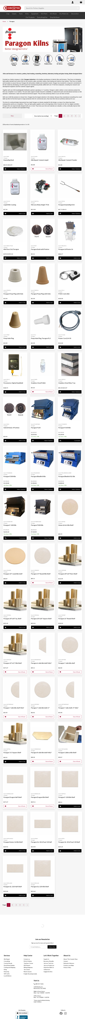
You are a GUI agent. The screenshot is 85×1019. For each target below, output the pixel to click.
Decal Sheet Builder (9, 965)
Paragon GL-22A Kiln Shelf (40, 887)
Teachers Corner (28, 963)
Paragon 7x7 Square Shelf (12, 752)
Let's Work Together (51, 955)
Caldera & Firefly (14, 64)
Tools (21, 14)
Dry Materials (63, 14)
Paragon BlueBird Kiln (38, 476)
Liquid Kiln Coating (10, 205)
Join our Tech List (48, 963)
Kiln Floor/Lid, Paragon (11, 249)
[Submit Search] (78, 8)
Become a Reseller (49, 961)
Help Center (28, 955)
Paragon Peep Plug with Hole (13, 294)
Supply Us (46, 959)
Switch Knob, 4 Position (11, 428)
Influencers (47, 969)
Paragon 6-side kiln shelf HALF (41, 663)
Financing (6, 971)
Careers (66, 961)
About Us (67, 955)
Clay (7, 14)
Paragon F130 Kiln (64, 428)
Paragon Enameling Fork (66, 205)
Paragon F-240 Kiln (10, 525)
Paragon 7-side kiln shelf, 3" (40, 708)
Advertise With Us (49, 967)
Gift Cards (7, 973)
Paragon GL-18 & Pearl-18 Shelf (69, 842)
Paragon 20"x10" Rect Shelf (67, 574)
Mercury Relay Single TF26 (40, 205)
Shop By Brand (54, 17)
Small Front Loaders (71, 64)
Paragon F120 (35, 428)
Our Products (30, 17)
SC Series (59, 64)
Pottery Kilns (48, 64)
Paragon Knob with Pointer (40, 249)
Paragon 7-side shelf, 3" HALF (68, 708)
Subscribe (52, 947)
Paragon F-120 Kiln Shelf (66, 797)
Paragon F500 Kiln (37, 525)
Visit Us (36, 981)
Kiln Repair (7, 959)
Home (4, 21)
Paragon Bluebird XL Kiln (66, 476)
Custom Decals (8, 963)
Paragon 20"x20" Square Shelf (41, 619)
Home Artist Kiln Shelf (66, 525)
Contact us (27, 959)
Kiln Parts (44, 14)
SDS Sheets (27, 965)
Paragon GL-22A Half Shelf (13, 887)
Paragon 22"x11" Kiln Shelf (13, 663)
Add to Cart (15, 213)
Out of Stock (42, 169)
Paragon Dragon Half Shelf (13, 797)
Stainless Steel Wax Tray (66, 383)
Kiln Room (53, 14)
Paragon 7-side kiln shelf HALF (14, 708)
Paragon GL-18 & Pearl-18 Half (41, 842)
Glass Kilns (25, 64)
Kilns (27, 14)
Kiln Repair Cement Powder (67, 160)
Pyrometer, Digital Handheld (13, 383)
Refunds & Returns (69, 963)
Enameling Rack (9, 160)
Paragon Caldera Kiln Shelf (67, 752)
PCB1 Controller (64, 294)
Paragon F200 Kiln (10, 476)
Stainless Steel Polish (38, 383)
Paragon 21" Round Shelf (66, 619)
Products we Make (69, 965)
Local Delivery (7, 976)
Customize (70, 440)
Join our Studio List (49, 965)
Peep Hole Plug (9, 338)
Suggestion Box (48, 971)
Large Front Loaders (36, 64)
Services (7, 955)
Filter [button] (12, 116)
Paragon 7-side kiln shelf (66, 663)
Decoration (75, 14)
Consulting (7, 961)
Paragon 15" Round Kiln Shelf (41, 574)
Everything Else (42, 17)
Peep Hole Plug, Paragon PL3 (41, 338)
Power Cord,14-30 (64, 338)
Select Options (15, 169)
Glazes (14, 14)
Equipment (34, 14)
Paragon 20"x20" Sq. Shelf (12, 619)
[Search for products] (50, 8)
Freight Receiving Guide (30, 974)
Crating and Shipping (9, 967)
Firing (5, 969)
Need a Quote (28, 971)
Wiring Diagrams (28, 967)
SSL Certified (22, 1013)
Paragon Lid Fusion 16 (65, 249)
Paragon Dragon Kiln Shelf (40, 797)
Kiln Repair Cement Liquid (39, 160)
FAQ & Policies (28, 961)
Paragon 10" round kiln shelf (13, 574)
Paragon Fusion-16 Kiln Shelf (13, 842)
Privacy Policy (67, 967)
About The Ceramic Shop (70, 959)
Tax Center (27, 969)
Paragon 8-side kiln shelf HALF (41, 752)
